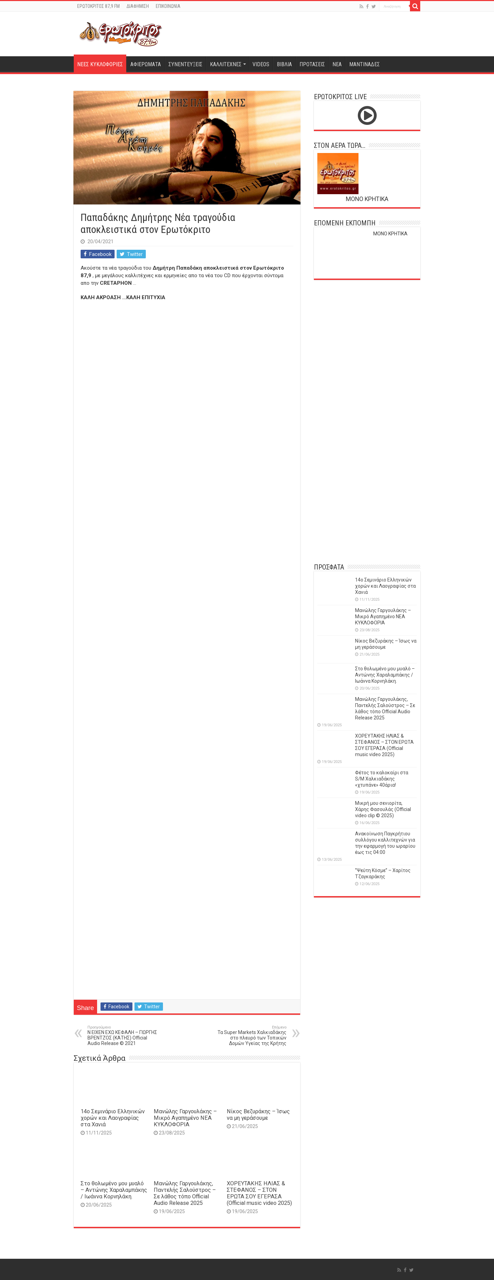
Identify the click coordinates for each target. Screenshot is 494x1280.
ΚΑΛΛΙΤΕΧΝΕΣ (226, 64)
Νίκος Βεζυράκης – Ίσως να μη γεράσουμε (258, 1114)
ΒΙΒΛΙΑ (284, 64)
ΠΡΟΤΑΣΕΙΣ (312, 64)
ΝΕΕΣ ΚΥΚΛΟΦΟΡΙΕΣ (100, 64)
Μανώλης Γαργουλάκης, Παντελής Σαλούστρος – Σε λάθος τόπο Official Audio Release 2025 (185, 1193)
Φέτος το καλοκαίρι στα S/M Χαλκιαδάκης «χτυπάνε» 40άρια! (381, 779)
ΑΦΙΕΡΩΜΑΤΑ (145, 64)
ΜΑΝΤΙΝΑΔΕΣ (364, 64)
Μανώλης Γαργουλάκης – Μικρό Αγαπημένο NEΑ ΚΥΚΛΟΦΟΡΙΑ (185, 1118)
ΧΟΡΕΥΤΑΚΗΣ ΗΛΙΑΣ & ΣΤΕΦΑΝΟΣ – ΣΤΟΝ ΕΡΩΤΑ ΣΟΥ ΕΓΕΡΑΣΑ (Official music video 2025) (259, 1193)
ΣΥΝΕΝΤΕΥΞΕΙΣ (185, 64)
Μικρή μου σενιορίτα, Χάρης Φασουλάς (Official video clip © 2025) (383, 809)
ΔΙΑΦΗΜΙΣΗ (138, 6)
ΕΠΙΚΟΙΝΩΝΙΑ (168, 6)
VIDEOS (260, 64)
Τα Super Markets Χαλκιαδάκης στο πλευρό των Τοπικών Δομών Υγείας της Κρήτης (251, 1035)
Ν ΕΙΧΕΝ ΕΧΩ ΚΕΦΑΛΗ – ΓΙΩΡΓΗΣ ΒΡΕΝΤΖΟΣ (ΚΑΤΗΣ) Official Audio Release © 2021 (122, 1035)
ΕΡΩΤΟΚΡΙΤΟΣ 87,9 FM (98, 6)
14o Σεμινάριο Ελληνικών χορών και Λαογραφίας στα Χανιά (113, 1118)
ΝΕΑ (337, 64)
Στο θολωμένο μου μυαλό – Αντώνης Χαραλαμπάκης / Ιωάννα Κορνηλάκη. (114, 1190)
